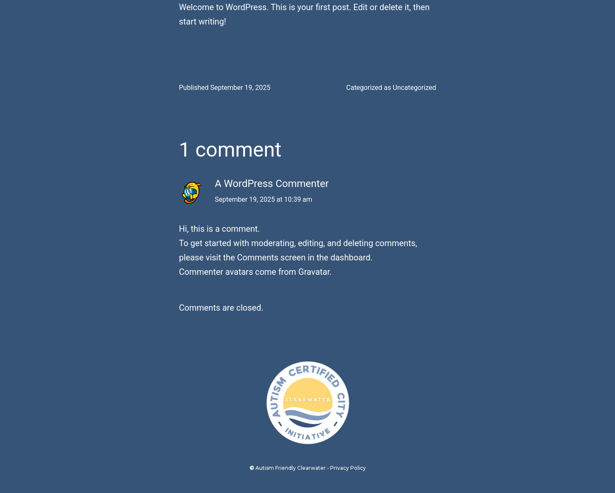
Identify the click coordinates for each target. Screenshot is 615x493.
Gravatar (314, 272)
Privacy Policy (348, 468)
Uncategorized (414, 88)
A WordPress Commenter (272, 184)
